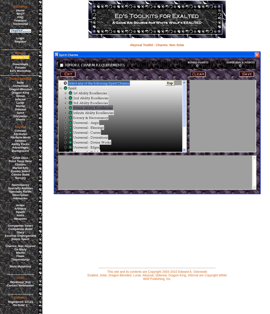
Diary (20, 232)
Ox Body (20, 249)
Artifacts (20, 208)
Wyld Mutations (20, 266)
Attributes (20, 134)
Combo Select (20, 171)
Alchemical (20, 86)
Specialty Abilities (20, 188)
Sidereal (20, 109)
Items (20, 215)
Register (20, 41)
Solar (20, 82)
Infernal (20, 99)
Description (20, 195)
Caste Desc (20, 157)
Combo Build (20, 174)
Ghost (20, 96)
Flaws (20, 256)
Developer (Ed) (20, 282)
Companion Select (20, 225)
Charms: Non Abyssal (20, 246)
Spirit (20, 112)
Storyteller (20, 116)
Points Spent (20, 239)
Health (20, 212)
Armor (20, 205)
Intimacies (20, 198)
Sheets (20, 119)
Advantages (20, 147)
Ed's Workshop (20, 71)
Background (20, 151)
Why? (20, 13)
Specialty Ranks (20, 191)
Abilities (20, 140)
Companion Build (20, 229)
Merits (20, 252)
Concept (20, 130)
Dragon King (20, 92)
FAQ (20, 17)
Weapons (20, 218)
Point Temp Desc (20, 161)
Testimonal (20, 24)
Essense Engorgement (20, 235)
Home (20, 10)
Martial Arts (20, 168)
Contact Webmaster (20, 285)
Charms (20, 164)
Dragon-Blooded (20, 89)
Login (20, 38)
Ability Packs (20, 144)
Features (20, 20)
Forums (20, 67)
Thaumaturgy (20, 259)
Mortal (20, 106)
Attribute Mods (20, 137)
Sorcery (20, 178)
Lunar (20, 102)
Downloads (20, 64)
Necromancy (20, 185)
